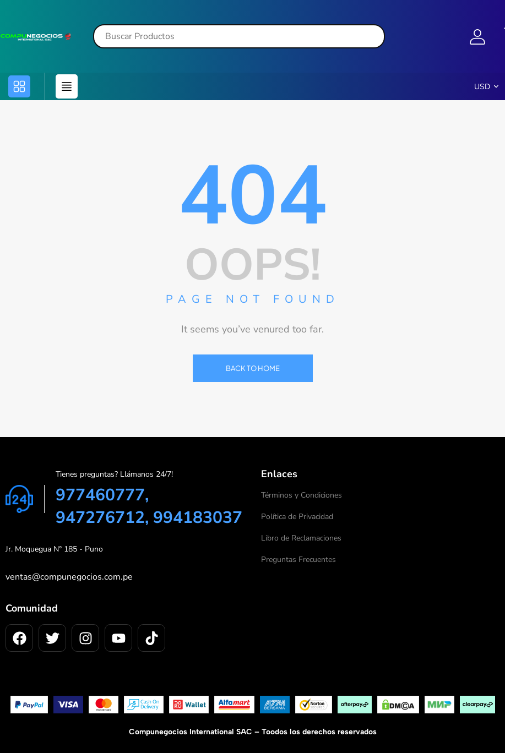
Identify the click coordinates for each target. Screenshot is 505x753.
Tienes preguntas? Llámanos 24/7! (114, 474)
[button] (19, 86)
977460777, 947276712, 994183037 (149, 506)
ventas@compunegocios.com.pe (69, 577)
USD (482, 86)
